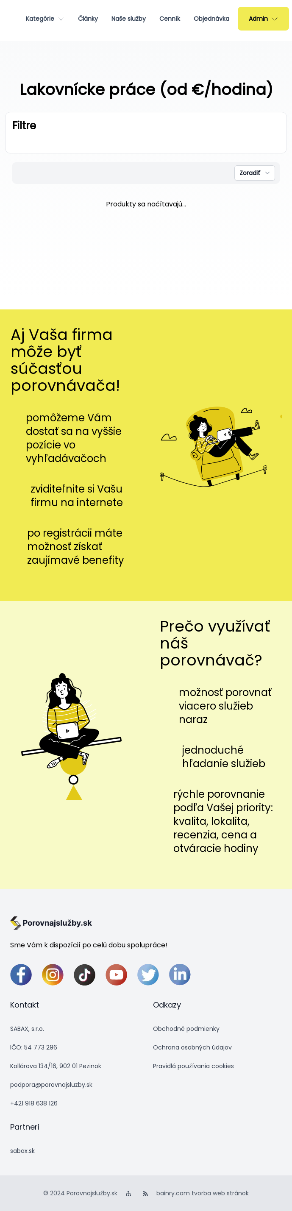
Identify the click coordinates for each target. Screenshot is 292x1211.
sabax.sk (22, 1151)
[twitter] (148, 975)
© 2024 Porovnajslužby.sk (80, 1193)
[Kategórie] (45, 18)
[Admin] (263, 19)
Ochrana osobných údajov (192, 1047)
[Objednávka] (211, 18)
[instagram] (53, 975)
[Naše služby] (128, 18)
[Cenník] (169, 18)
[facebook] (21, 975)
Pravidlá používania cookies (193, 1066)
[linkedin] (180, 975)
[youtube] (116, 975)
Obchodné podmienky (186, 1028)
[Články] (88, 18)
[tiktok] (84, 975)
